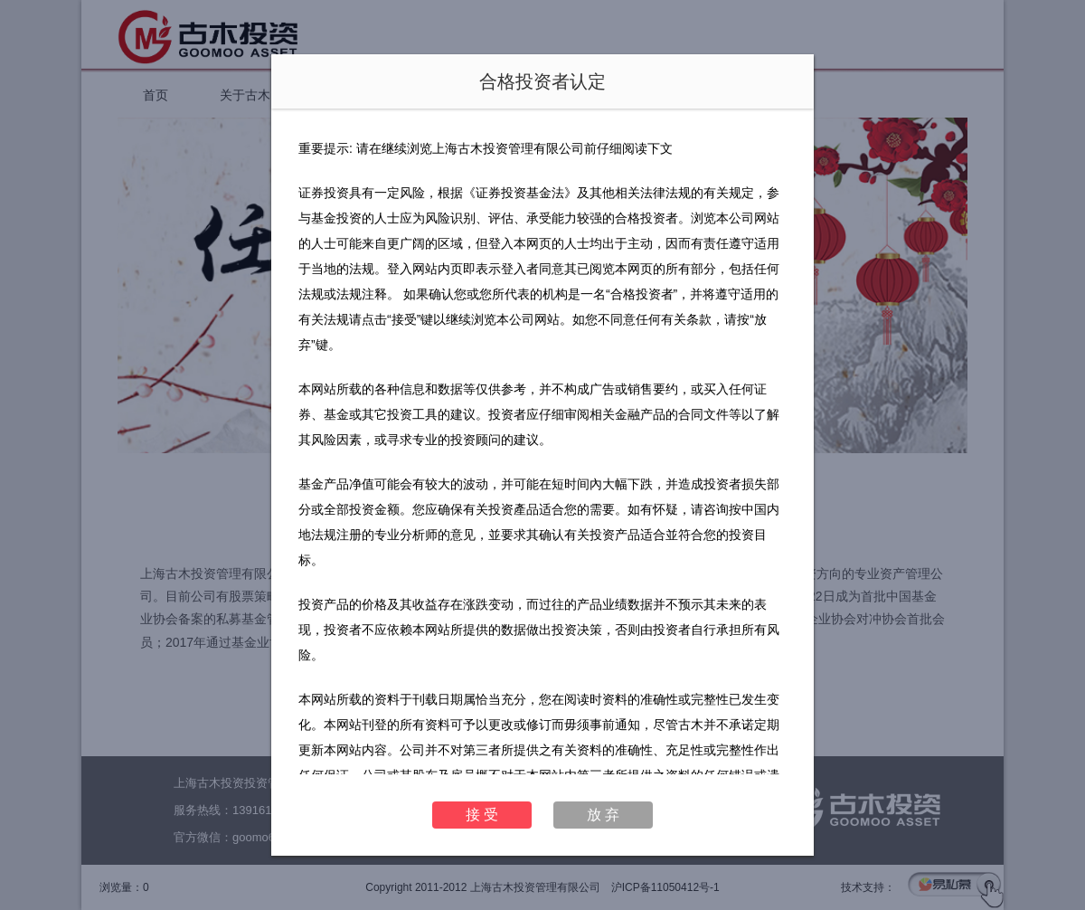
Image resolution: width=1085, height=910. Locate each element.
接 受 (482, 814)
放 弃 (603, 814)
